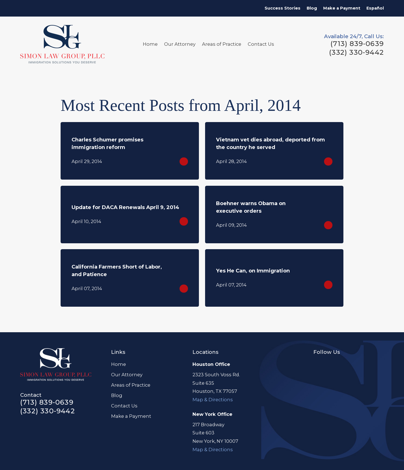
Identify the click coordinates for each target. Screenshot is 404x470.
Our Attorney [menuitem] (180, 44)
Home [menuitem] (150, 44)
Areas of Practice (130, 385)
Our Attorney (127, 374)
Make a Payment (341, 8)
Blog (312, 8)
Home (118, 364)
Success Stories (282, 8)
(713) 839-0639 (357, 43)
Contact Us (124, 406)
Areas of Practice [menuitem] (221, 44)
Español (375, 8)
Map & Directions (212, 399)
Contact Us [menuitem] (261, 44)
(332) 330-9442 (356, 52)
